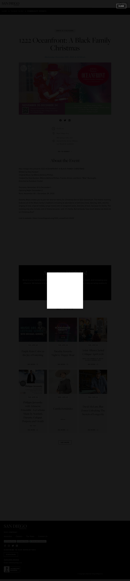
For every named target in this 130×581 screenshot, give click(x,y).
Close (121, 6)
